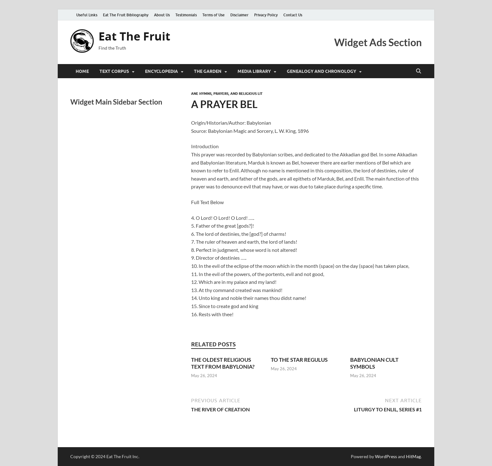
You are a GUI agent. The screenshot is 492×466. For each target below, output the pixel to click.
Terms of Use (213, 15)
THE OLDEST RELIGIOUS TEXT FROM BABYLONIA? (222, 363)
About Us (162, 15)
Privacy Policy (266, 15)
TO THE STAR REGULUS (299, 359)
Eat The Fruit (134, 36)
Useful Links (86, 15)
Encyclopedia (161, 71)
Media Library (254, 71)
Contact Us (292, 15)
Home (82, 71)
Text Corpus (114, 71)
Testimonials (186, 15)
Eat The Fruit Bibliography (125, 15)
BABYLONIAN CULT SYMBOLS (374, 363)
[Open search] (418, 71)
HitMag (413, 456)
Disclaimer (239, 15)
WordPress (386, 456)
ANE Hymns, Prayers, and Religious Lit (227, 93)
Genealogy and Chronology (321, 71)
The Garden (208, 71)
